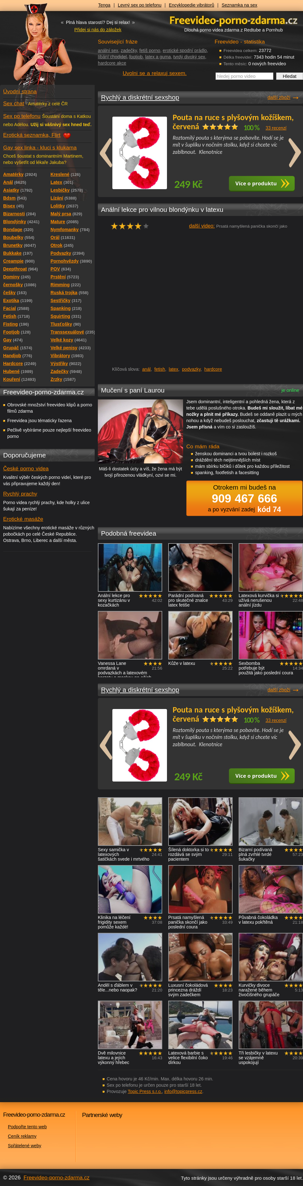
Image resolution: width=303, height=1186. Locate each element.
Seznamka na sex (239, 5)
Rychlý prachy (20, 494)
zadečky (129, 50)
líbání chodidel (112, 56)
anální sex (108, 50)
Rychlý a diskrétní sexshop (140, 97)
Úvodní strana (20, 92)
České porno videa (26, 469)
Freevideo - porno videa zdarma (233, 20)
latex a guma (158, 56)
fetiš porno (149, 50)
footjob (136, 56)
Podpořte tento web (27, 1126)
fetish (159, 369)
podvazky (191, 369)
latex (173, 369)
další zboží (279, 97)
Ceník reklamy (22, 1136)
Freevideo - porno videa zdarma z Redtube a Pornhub (34, 47)
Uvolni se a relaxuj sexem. (155, 73)
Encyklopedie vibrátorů (191, 5)
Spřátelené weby (24, 1145)
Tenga (104, 5)
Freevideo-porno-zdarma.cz (57, 1178)
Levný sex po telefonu (139, 5)
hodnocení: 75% (131, 226)
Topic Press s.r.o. (145, 1091)
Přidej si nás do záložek (97, 29)
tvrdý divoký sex (189, 56)
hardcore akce (112, 63)
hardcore (213, 369)
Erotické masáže (23, 519)
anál (146, 369)
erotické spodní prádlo (185, 50)
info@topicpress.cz (183, 1091)
